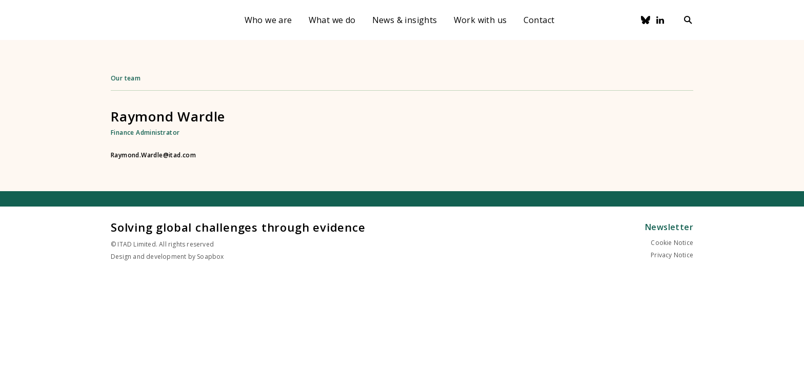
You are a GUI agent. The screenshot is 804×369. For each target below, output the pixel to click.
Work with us (480, 20)
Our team (125, 78)
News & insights (404, 20)
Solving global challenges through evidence (238, 227)
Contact (539, 20)
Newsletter (669, 227)
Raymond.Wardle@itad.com (153, 155)
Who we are (268, 20)
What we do (332, 20)
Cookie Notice (672, 242)
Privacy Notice (672, 255)
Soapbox (210, 256)
